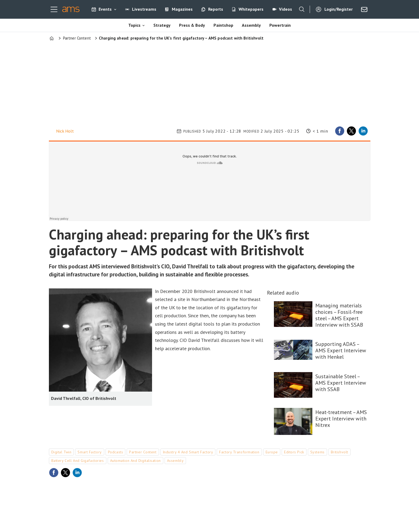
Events (105, 9)
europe (272, 452)
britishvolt (339, 452)
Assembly (251, 25)
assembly (175, 460)
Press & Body (192, 25)
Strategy (161, 25)
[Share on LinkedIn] (363, 131)
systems (317, 452)
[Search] (301, 9)
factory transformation (239, 452)
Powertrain (280, 25)
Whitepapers (251, 9)
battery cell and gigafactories (77, 460)
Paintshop (223, 25)
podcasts (115, 452)
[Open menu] (54, 9)
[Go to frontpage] (71, 9)
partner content (142, 452)
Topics (134, 25)
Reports (215, 9)
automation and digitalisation (135, 460)
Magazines (182, 9)
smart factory (89, 452)
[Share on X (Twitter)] (351, 131)
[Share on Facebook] (339, 131)
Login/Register (338, 9)
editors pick (294, 452)
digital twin (61, 452)
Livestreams (144, 9)
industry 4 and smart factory (188, 452)
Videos (285, 9)
